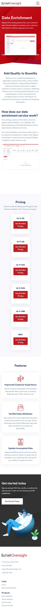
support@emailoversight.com (11, 569)
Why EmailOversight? (9, 588)
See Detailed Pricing (20, 225)
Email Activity (6, 602)
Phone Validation (7, 599)
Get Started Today (12, 501)
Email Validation (7, 596)
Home (4, 585)
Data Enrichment (7, 605)
